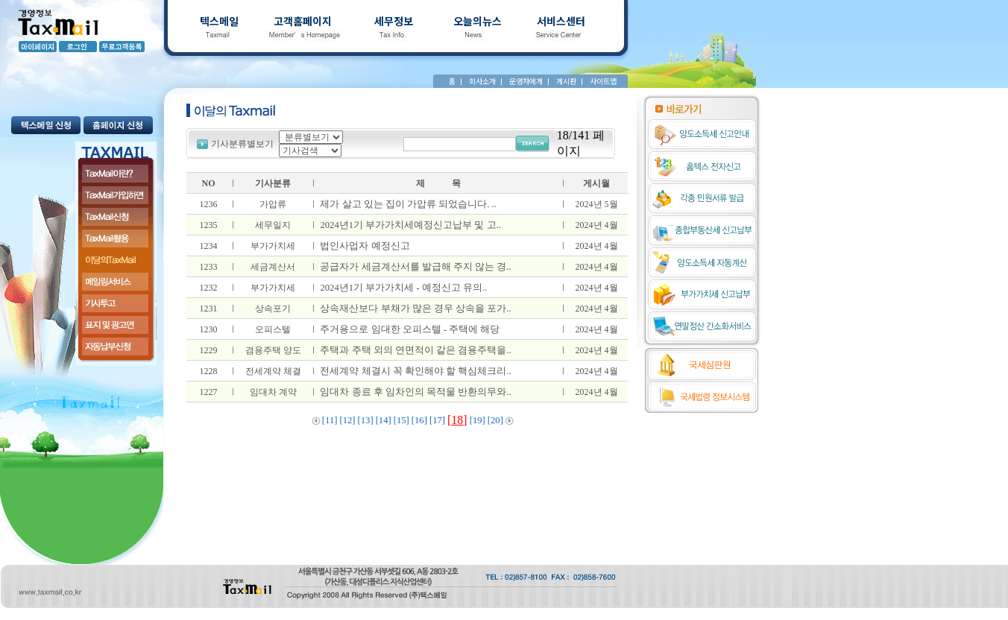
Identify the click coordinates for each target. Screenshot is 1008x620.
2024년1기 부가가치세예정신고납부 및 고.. (408, 225)
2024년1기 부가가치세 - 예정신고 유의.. (401, 287)
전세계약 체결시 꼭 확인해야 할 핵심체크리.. (413, 371)
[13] (366, 420)
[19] (477, 420)
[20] (495, 420)
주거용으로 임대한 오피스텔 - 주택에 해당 (407, 329)
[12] (347, 420)
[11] (330, 420)
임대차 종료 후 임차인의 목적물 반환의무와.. (413, 392)
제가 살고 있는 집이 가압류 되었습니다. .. (406, 204)
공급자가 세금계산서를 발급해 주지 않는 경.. (413, 267)
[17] (437, 420)
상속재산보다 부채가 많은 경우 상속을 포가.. (413, 308)
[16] (419, 420)
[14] (383, 420)
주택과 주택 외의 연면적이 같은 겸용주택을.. (413, 350)
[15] (401, 420)
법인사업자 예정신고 (362, 246)
